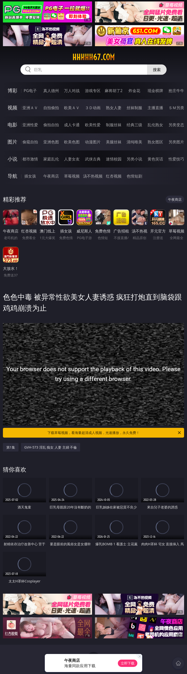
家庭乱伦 (51, 159)
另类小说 (134, 159)
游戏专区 (93, 90)
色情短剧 (134, 176)
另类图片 (176, 142)
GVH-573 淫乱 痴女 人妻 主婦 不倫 (50, 447)
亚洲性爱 (30, 124)
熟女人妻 (114, 107)
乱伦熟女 (155, 124)
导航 (12, 176)
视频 (12, 107)
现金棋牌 (155, 90)
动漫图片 (93, 142)
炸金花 (134, 90)
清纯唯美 (134, 142)
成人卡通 (72, 124)
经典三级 (134, 124)
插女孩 (30, 176)
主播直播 (155, 107)
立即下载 (127, 663)
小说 (12, 159)
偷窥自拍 (30, 142)
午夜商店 (51, 176)
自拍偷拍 (51, 107)
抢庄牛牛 (176, 90)
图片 (12, 141)
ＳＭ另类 (176, 107)
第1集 (10, 447)
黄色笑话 (155, 159)
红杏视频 (114, 176)
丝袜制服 (134, 107)
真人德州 (51, 90)
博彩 (12, 90)
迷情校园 (114, 159)
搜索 (157, 69)
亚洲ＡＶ (30, 107)
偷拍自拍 (51, 124)
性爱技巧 (176, 159)
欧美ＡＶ (72, 107)
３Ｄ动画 (93, 107)
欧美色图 (72, 142)
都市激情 (30, 159)
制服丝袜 (114, 124)
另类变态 (176, 124)
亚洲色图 (51, 142)
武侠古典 (93, 159)
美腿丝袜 (114, 142)
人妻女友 (72, 159)
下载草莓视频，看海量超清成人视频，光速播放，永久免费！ (114, 433)
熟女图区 (155, 142)
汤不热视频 (93, 176)
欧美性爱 (93, 124)
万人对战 (72, 90)
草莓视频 (72, 176)
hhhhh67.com (93, 57)
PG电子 (30, 90)
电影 (12, 124)
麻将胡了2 (113, 90)
